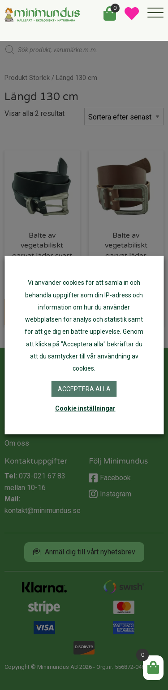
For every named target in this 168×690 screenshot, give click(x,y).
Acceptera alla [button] (84, 389)
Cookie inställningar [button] (85, 407)
